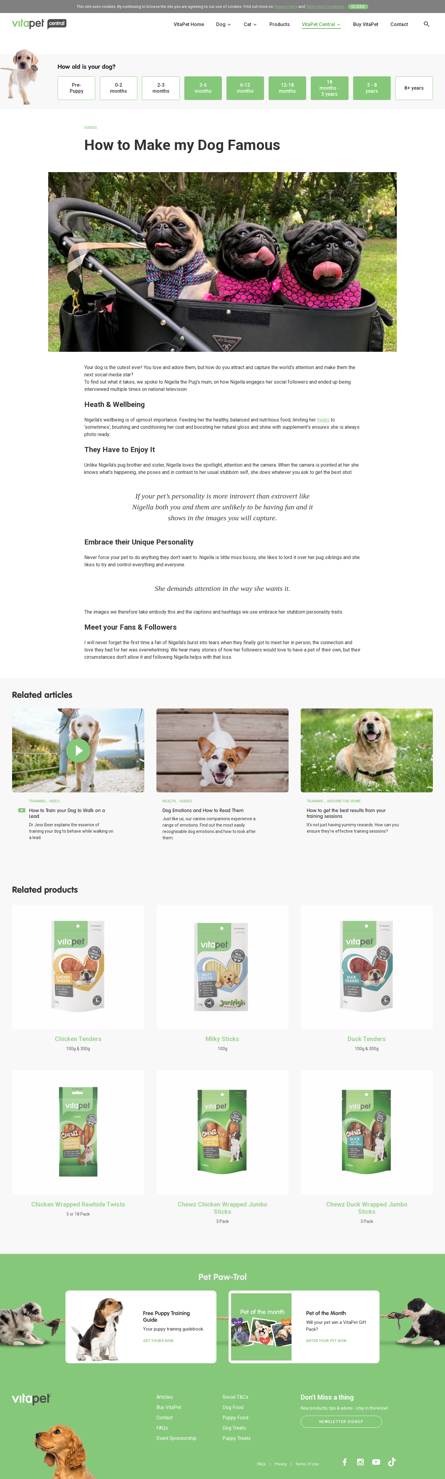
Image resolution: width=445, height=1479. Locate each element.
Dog (224, 24)
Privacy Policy (285, 6)
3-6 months (203, 88)
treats (323, 420)
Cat (250, 24)
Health (169, 801)
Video (54, 801)
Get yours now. (158, 1341)
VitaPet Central (321, 24)
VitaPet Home (189, 24)
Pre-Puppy (76, 88)
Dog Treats (234, 1428)
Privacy (281, 1464)
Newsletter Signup (341, 1422)
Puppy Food (235, 1418)
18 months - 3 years (330, 88)
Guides (90, 127)
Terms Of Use (307, 1464)
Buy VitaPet (365, 24)
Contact (399, 24)
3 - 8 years (372, 88)
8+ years (414, 88)
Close (358, 7)
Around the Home (344, 801)
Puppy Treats (236, 1438)
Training (37, 801)
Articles (164, 1397)
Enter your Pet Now (326, 1341)
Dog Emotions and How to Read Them (203, 810)
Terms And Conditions (325, 6)
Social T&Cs (235, 1397)
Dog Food (232, 1407)
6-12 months (245, 88)
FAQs (162, 1428)
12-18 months (287, 88)
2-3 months (160, 88)
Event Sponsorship (176, 1438)
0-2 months (118, 88)
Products (279, 24)
